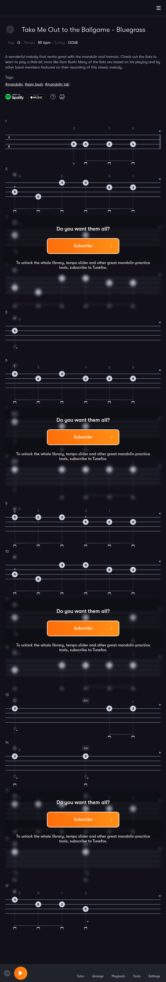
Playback (118, 973)
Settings (154, 973)
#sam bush (34, 84)
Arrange (97, 973)
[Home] (21, 8)
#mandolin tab (57, 84)
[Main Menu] (158, 8)
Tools (136, 973)
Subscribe (83, 246)
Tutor (80, 973)
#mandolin (14, 84)
